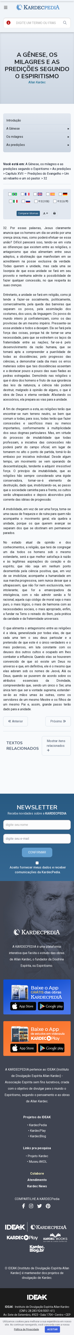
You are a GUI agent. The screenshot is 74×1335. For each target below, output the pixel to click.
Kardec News (37, 1186)
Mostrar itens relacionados (56, 745)
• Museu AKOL (37, 1161)
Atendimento (37, 1180)
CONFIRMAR (37, 852)
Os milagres (14, 137)
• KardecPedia (37, 1125)
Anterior (15, 721)
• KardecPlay (37, 1131)
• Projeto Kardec (37, 1156)
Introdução (13, 120)
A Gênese (13, 128)
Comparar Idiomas (28, 213)
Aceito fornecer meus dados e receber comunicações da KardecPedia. (38, 870)
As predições (15, 145)
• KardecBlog (37, 1136)
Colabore (37, 1173)
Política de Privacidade (26, 1329)
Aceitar (52, 1329)
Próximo (58, 721)
